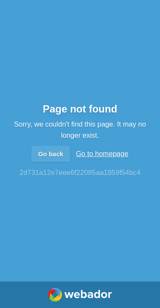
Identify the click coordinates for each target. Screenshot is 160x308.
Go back (50, 153)
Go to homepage (102, 153)
